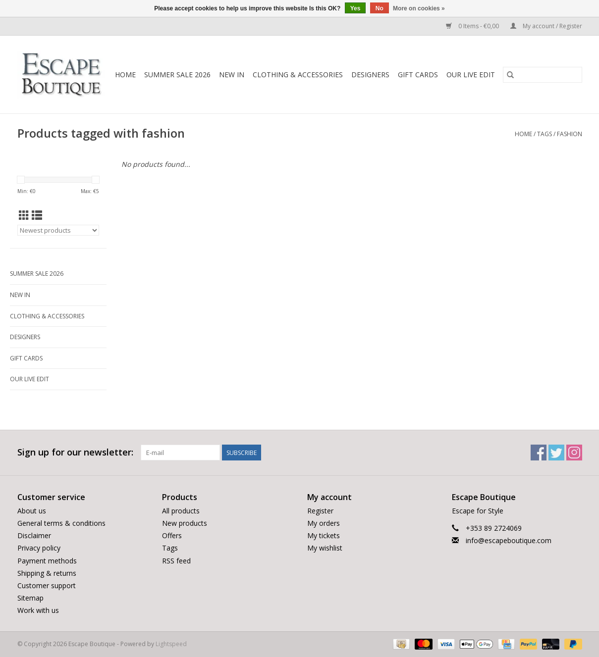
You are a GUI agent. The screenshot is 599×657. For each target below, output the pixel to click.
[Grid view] (24, 215)
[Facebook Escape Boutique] (538, 452)
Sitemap (30, 598)
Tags (544, 134)
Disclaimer (34, 535)
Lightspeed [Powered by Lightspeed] (171, 644)
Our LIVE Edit (470, 74)
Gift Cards (418, 74)
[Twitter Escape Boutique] (556, 452)
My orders (323, 523)
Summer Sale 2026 (177, 74)
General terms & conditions (61, 523)
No (379, 8)
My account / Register (546, 26)
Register (320, 510)
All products (181, 510)
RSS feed (176, 560)
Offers (172, 535)
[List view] (37, 215)
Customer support (46, 585)
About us (31, 510)
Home (125, 74)
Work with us (38, 610)
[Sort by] (58, 230)
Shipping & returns (46, 573)
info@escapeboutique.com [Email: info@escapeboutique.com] (508, 540)
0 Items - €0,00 (473, 26)
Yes (355, 8)
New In (231, 74)
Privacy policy (38, 548)
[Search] (542, 75)
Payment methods (47, 560)
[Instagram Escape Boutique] (574, 452)
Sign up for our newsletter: (75, 452)
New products (184, 523)
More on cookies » (419, 8)
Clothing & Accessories (298, 74)
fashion (569, 134)
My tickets (323, 535)
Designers (370, 74)
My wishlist (324, 548)
